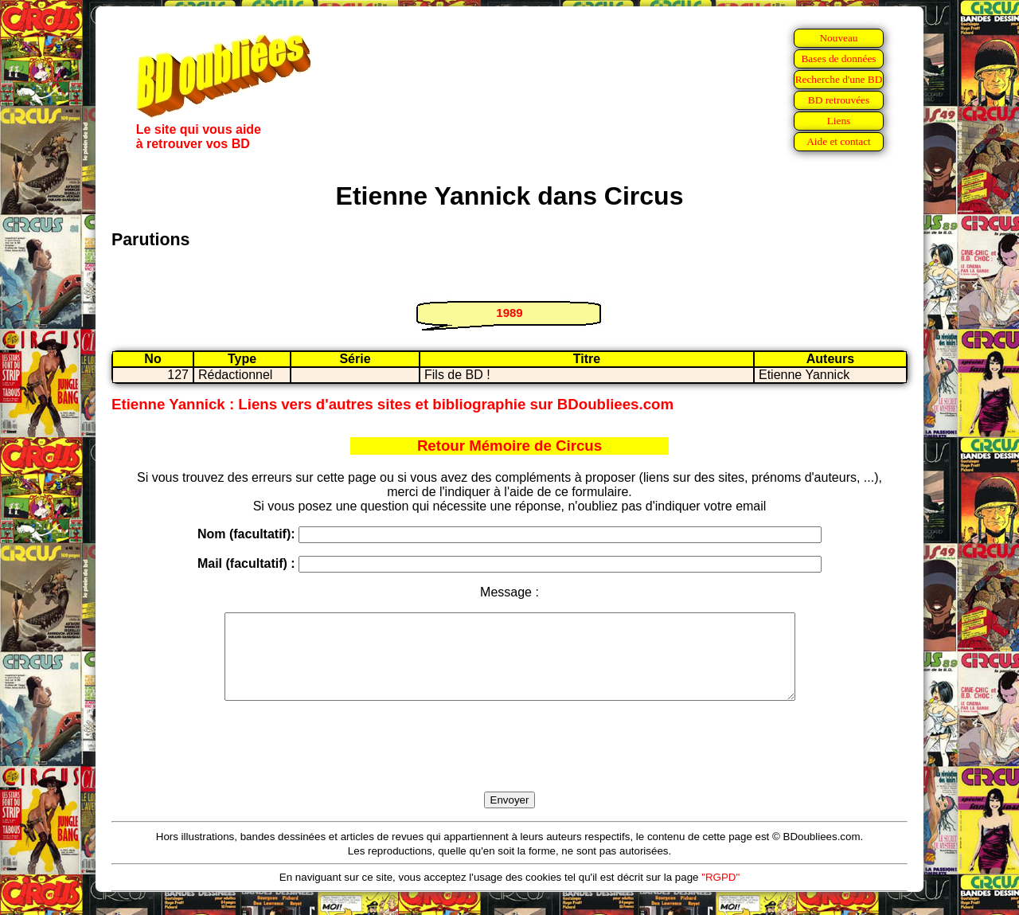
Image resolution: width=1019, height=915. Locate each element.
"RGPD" (720, 894)
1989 (509, 312)
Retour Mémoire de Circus (509, 445)
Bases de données (838, 59)
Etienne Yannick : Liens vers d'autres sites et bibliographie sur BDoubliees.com (392, 404)
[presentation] (509, 764)
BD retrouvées (838, 100)
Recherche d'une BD (839, 79)
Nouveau (838, 38)
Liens (839, 121)
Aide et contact (838, 141)
